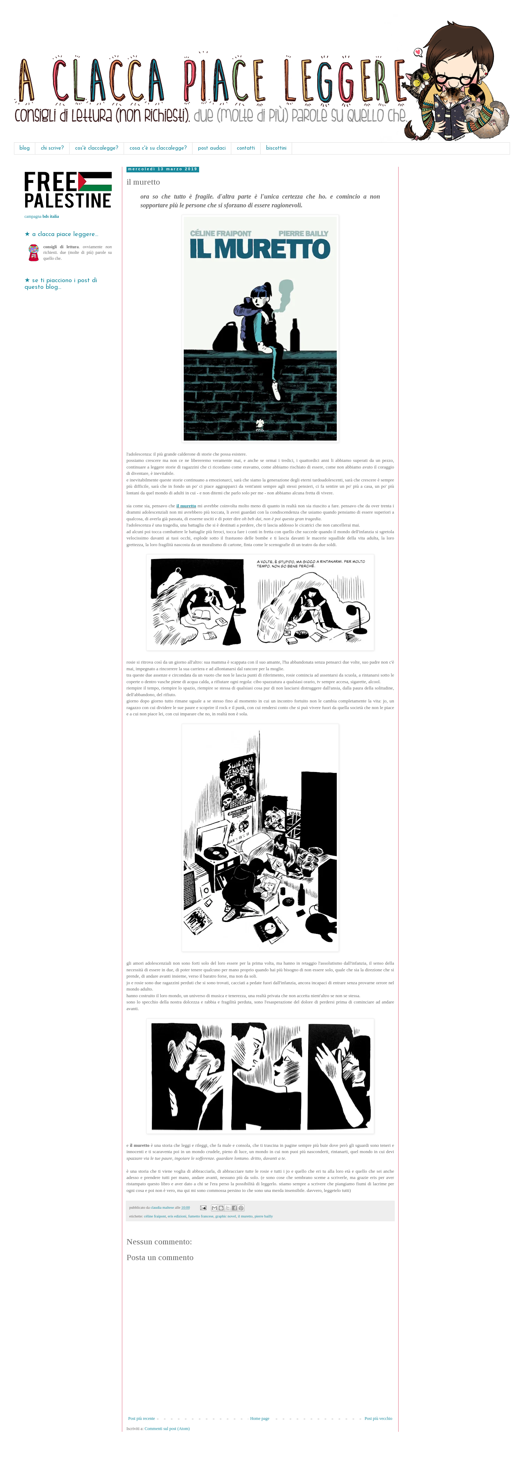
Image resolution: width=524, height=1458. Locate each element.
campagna (41, 216)
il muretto (186, 505)
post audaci (212, 148)
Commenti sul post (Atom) (167, 1428)
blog (25, 148)
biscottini (276, 148)
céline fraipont (155, 1216)
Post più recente (141, 1418)
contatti (246, 148)
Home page (259, 1418)
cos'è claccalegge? (96, 148)
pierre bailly (264, 1216)
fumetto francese (200, 1216)
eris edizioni (177, 1216)
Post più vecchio (378, 1418)
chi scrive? (52, 148)
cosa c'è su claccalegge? (158, 148)
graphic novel (225, 1216)
